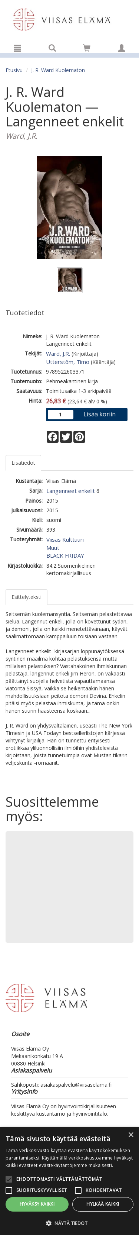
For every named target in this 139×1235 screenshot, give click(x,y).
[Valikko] (17, 48)
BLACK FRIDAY (65, 555)
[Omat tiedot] (121, 48)
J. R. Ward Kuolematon (58, 70)
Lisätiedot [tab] (23, 462)
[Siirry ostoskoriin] (87, 48)
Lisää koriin (99, 414)
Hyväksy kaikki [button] (37, 1204)
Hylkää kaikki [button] (102, 1204)
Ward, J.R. (58, 353)
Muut (52, 547)
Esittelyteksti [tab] (26, 596)
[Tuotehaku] (52, 48)
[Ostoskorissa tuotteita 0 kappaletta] (87, 49)
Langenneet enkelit (70, 490)
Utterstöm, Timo (67, 361)
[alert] (69, 1181)
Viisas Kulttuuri (65, 539)
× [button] (130, 1135)
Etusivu (14, 70)
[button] (69, 1222)
